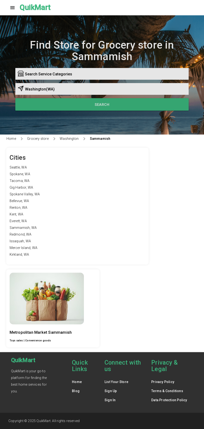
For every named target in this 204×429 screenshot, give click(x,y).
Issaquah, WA (20, 241)
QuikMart (35, 7)
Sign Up (111, 391)
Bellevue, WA (19, 201)
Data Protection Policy (169, 400)
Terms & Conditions (167, 391)
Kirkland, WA (19, 254)
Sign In (110, 400)
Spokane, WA (20, 174)
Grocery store (38, 139)
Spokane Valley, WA (25, 194)
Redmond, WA (21, 234)
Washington (69, 139)
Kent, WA (16, 214)
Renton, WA (19, 207)
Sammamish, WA (23, 228)
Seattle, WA (18, 167)
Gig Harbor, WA (21, 187)
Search (102, 104)
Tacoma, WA (20, 181)
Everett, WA (18, 221)
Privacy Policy (162, 382)
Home (11, 139)
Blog (76, 391)
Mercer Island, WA (23, 248)
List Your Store (116, 382)
